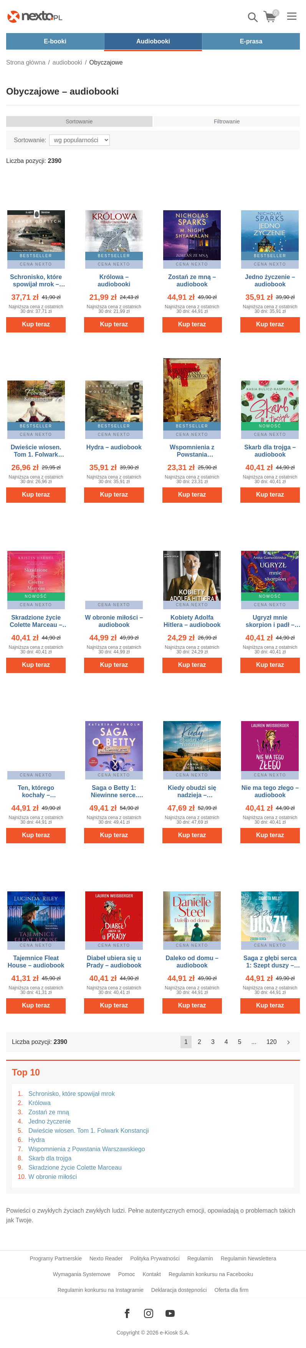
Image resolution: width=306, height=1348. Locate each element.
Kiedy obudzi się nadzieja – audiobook (192, 795)
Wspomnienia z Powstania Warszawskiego (86, 1149)
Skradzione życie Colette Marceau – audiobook (36, 624)
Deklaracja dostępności (179, 1290)
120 (271, 1042)
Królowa (39, 1103)
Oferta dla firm (232, 1290)
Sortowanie (79, 121)
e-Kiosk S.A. (175, 1333)
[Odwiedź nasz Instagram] (148, 1313)
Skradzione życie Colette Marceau (75, 1167)
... (253, 1042)
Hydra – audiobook (114, 447)
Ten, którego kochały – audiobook (36, 795)
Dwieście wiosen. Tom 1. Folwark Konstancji (88, 1130)
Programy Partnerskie (56, 1258)
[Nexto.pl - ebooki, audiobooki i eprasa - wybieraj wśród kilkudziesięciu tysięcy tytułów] (35, 16)
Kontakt (151, 1274)
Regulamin (200, 1258)
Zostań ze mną (48, 1112)
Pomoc (126, 1274)
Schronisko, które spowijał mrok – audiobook (36, 284)
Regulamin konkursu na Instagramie (101, 1290)
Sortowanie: (30, 140)
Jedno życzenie (49, 1121)
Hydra (36, 1140)
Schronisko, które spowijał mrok (71, 1093)
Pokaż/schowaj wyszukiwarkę (253, 17)
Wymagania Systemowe (82, 1274)
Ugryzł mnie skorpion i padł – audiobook (270, 624)
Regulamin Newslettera (248, 1258)
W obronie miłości (52, 1176)
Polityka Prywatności (154, 1258)
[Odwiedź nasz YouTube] (170, 1313)
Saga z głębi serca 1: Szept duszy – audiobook (270, 965)
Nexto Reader (105, 1258)
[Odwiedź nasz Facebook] (127, 1313)
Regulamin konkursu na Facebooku (211, 1274)
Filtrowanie (227, 121)
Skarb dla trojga (49, 1158)
